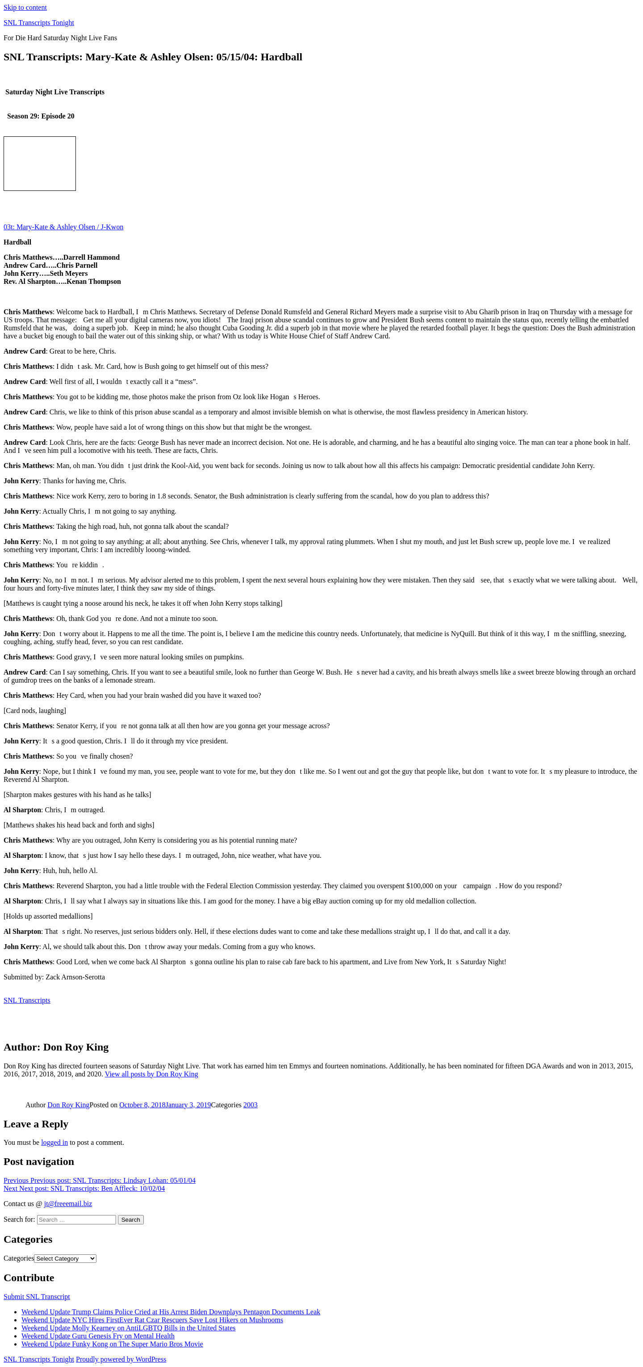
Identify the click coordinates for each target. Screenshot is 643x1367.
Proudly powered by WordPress (121, 1359)
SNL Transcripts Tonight (39, 22)
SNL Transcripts (27, 1000)
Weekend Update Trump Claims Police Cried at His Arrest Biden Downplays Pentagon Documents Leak (170, 1312)
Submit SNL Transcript (37, 1296)
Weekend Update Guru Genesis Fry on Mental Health (98, 1336)
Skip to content (25, 7)
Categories (19, 1258)
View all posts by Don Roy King (151, 1074)
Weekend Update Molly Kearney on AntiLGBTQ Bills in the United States (128, 1328)
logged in (54, 1142)
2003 (250, 1105)
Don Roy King (68, 1105)
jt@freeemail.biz (68, 1203)
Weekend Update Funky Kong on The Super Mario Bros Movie (112, 1344)
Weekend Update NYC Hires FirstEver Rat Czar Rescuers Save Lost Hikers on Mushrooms (152, 1320)
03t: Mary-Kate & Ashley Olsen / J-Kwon (63, 227)
